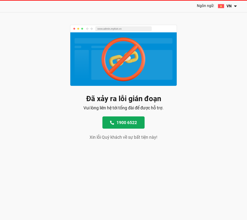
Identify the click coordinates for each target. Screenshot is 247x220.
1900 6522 (123, 122)
